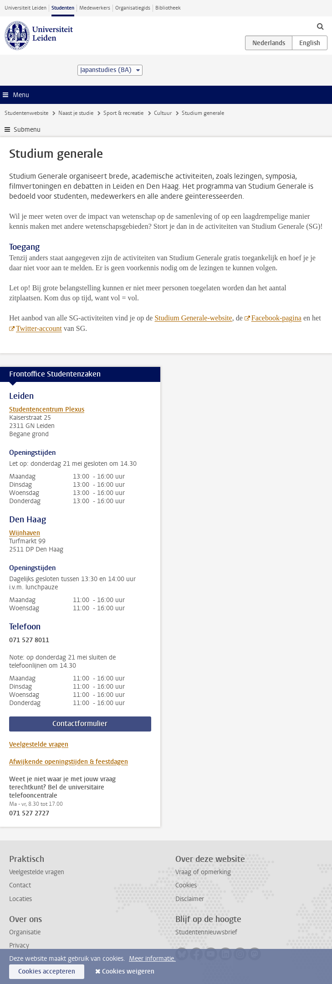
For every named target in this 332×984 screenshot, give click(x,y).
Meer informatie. (152, 958)
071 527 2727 (29, 813)
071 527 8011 (29, 640)
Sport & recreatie (123, 113)
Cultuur (163, 113)
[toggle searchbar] (320, 26)
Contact (20, 885)
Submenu (27, 129)
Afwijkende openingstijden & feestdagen (68, 761)
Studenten (62, 8)
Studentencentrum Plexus (46, 409)
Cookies (186, 885)
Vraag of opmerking (203, 872)
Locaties (20, 899)
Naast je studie (75, 113)
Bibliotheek (168, 8)
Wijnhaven (24, 533)
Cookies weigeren (128, 971)
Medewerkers (94, 8)
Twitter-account (39, 328)
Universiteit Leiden (25, 8)
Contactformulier (79, 723)
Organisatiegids (132, 8)
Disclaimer (189, 899)
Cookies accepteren (46, 971)
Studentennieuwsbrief (206, 932)
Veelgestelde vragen (38, 744)
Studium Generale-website (193, 318)
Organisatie (25, 932)
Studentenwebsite (26, 113)
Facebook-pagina (276, 318)
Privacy (19, 945)
